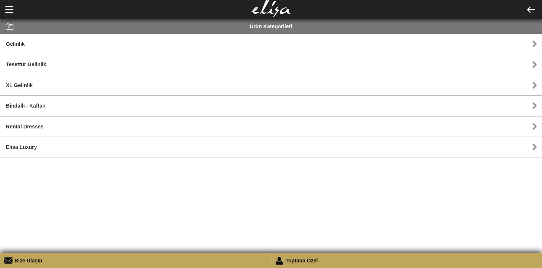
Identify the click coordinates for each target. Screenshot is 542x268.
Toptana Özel (302, 261)
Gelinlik (15, 44)
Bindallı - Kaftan (26, 106)
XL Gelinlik (19, 85)
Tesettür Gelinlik (26, 64)
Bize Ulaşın (28, 261)
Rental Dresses (24, 127)
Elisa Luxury (21, 147)
